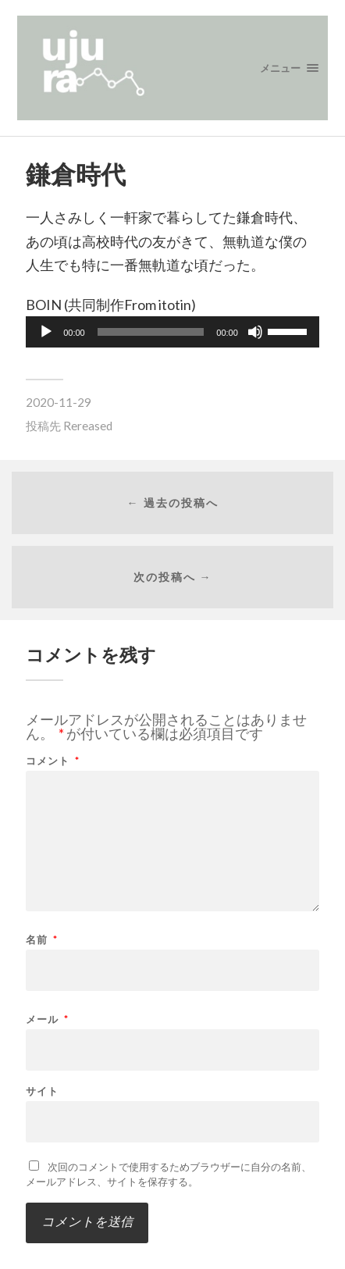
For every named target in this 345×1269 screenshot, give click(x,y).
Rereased (87, 426)
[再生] (46, 332)
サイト (42, 1091)
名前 (42, 940)
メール (47, 1019)
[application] (172, 332)
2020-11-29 (58, 402)
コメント (53, 761)
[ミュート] (255, 332)
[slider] (151, 332)
